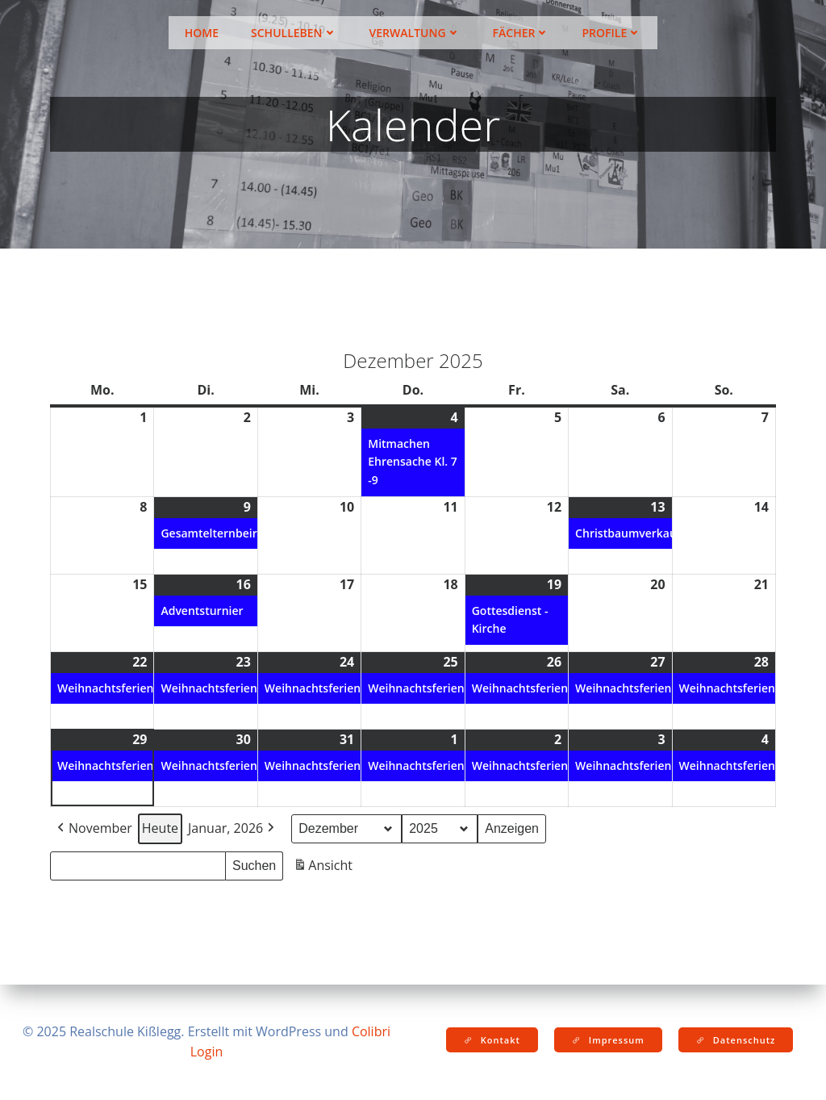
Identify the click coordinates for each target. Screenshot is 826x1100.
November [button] (93, 829)
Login (206, 1051)
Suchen (257, 863)
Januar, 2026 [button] (232, 829)
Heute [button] (160, 828)
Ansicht (325, 868)
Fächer (521, 32)
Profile (611, 32)
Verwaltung (415, 32)
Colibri (371, 1031)
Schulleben (294, 32)
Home (202, 32)
